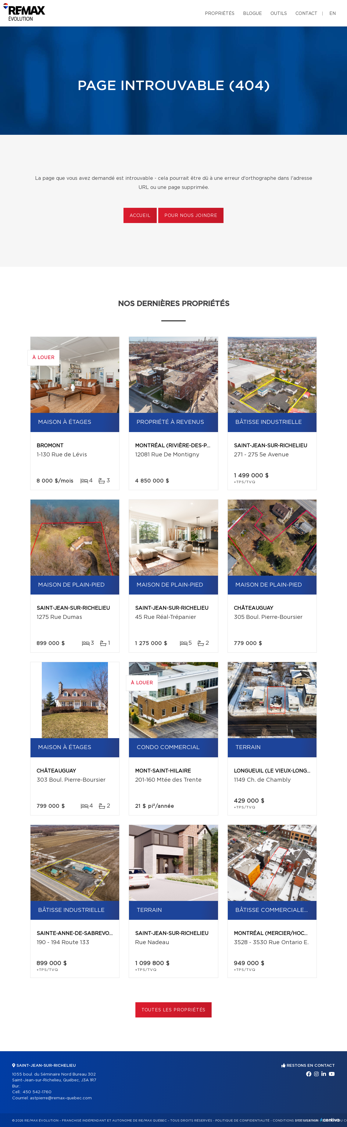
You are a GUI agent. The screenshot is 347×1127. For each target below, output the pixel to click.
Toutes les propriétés (173, 1010)
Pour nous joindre (190, 216)
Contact (306, 14)
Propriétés (219, 14)
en (332, 14)
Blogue (252, 14)
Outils (278, 14)
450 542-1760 (37, 1092)
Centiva (330, 1120)
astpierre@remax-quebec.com (61, 1098)
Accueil (140, 216)
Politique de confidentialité (242, 1120)
